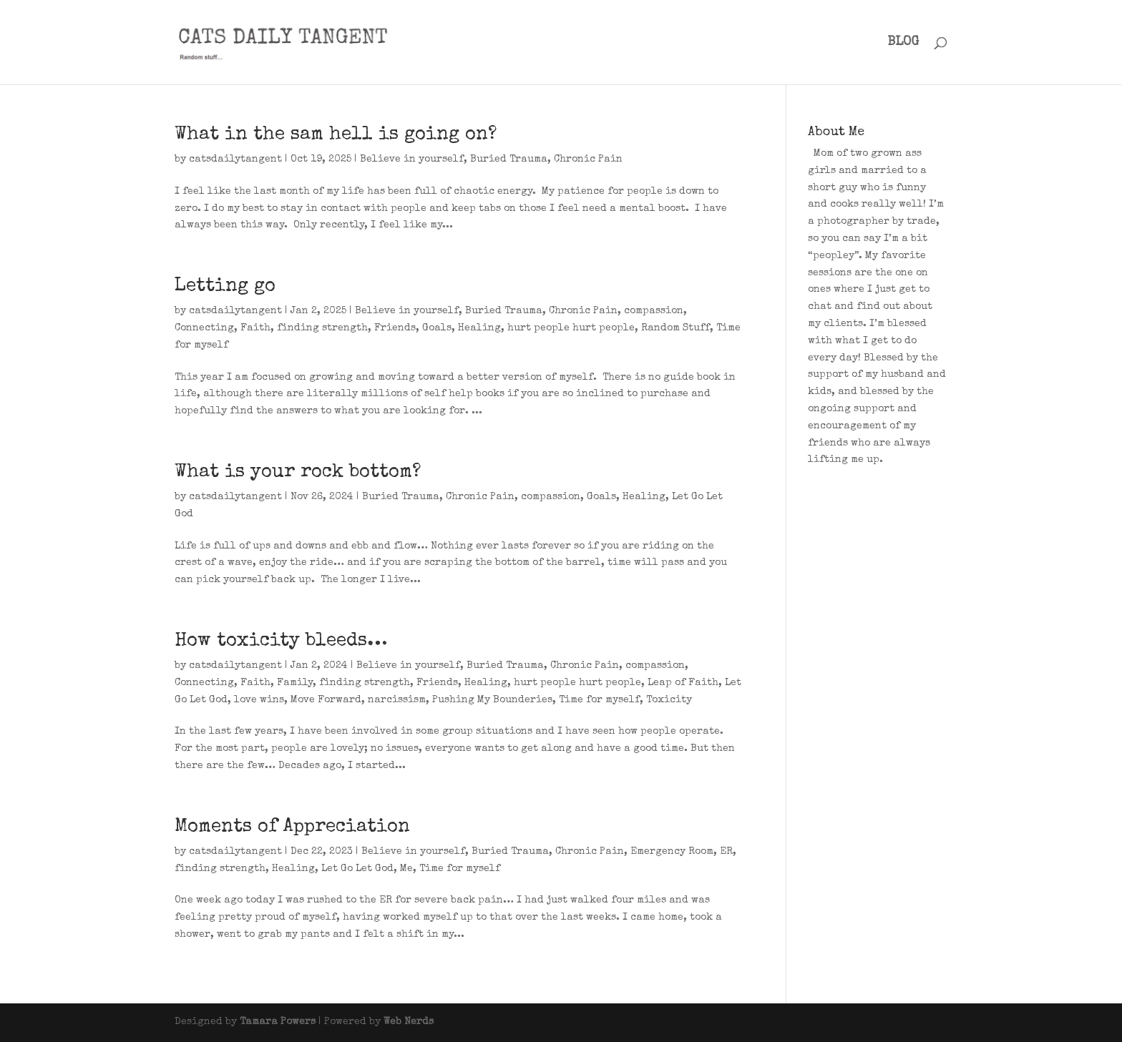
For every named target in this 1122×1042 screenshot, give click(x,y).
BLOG (903, 43)
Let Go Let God (357, 869)
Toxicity (669, 700)
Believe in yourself (412, 159)
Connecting (204, 328)
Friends (395, 328)
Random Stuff (675, 328)
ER (726, 852)
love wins (259, 700)
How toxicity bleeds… (281, 641)
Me (406, 869)
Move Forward (326, 700)
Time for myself (599, 700)
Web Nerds (409, 1022)
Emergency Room (671, 852)
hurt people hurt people (571, 328)
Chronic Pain (588, 159)
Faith (255, 328)
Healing (479, 328)
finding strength (322, 328)
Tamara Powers (278, 1022)
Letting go (225, 286)
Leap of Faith (683, 683)
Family (295, 683)
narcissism (397, 700)
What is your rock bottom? (298, 472)
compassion (653, 311)
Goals (437, 328)
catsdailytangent (235, 159)
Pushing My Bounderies (492, 700)
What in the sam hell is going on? (336, 135)
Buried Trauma (508, 159)
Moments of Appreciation (292, 827)
